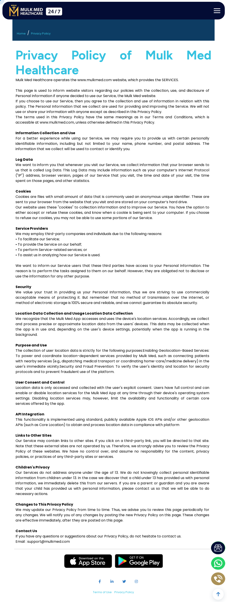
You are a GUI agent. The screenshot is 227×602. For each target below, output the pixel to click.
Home (21, 33)
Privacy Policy (41, 33)
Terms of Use (102, 592)
